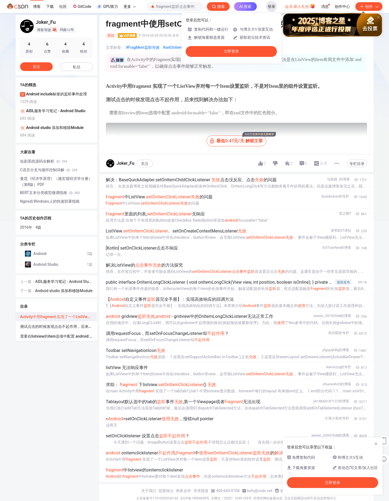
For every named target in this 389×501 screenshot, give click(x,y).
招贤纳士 (166, 491)
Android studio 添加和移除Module (64, 291)
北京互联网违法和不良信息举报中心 (310, 498)
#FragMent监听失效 (143, 47)
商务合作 (183, 491)
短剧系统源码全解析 (43, 161)
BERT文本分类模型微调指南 (50, 192)
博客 (37, 6)
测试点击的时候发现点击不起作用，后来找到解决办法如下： (58, 326)
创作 (369, 6)
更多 (129, 6)
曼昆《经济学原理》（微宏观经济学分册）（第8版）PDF (56, 181)
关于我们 (148, 491)
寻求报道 (200, 491)
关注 (144, 163)
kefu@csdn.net (260, 491)
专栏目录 (357, 163)
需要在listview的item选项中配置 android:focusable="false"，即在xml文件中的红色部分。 (58, 336)
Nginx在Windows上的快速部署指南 (50, 201)
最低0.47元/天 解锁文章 (238, 139)
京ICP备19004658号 (195, 498)
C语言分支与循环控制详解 (48, 170)
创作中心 (342, 6)
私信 (76, 67)
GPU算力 (107, 6)
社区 (63, 6)
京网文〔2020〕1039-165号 (231, 498)
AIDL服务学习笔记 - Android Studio (63, 282)
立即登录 (231, 51)
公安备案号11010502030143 (157, 498)
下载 (50, 6)
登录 (271, 6)
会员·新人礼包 (300, 6)
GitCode (81, 6)
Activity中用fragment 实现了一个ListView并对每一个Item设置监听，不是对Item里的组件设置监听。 (58, 317)
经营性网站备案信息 (268, 498)
